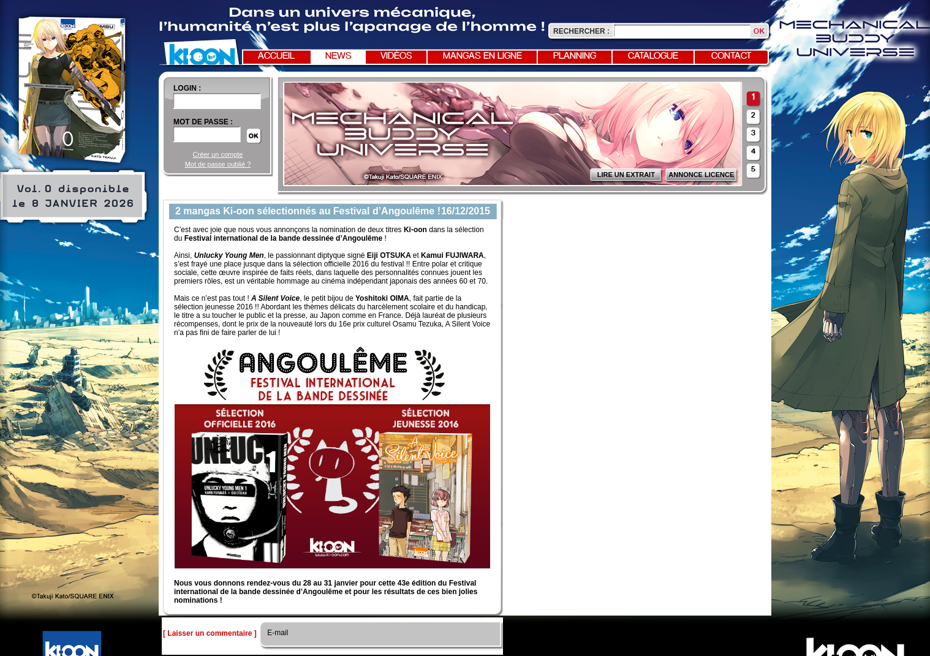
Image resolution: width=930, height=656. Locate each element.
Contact (731, 56)
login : (187, 88)
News (338, 56)
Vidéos (396, 56)
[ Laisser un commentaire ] (210, 633)
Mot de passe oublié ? (218, 164)
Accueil (276, 56)
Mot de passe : (203, 122)
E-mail (276, 632)
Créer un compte (218, 154)
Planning (574, 56)
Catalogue (653, 56)
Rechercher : (581, 31)
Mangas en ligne (482, 56)
